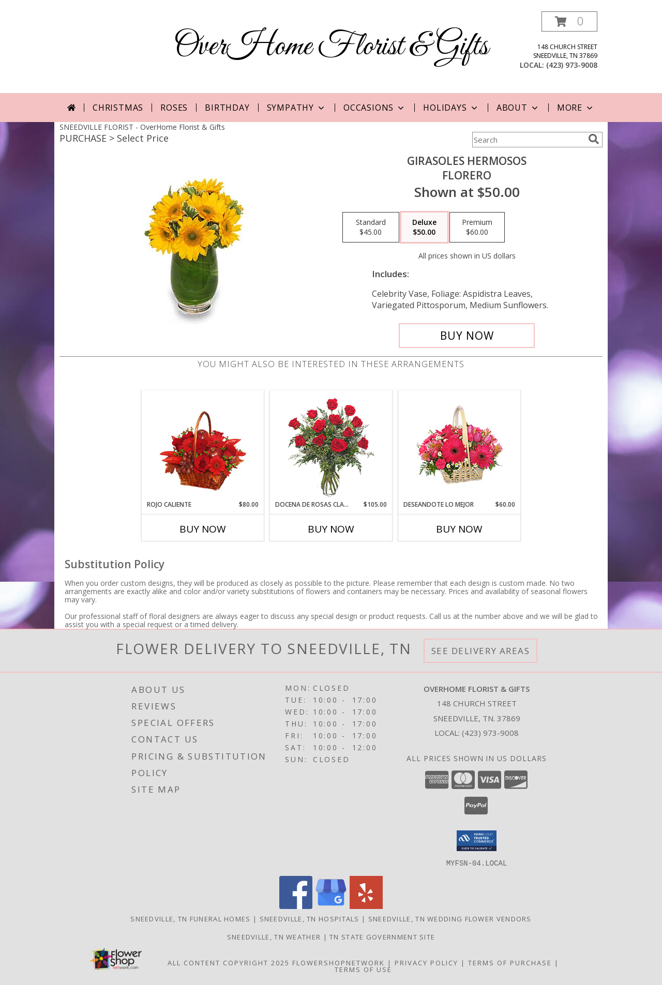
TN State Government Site (382, 936)
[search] (593, 139)
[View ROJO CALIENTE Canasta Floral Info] (203, 445)
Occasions (374, 107)
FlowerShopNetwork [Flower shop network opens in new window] (338, 962)
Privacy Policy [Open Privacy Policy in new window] (426, 962)
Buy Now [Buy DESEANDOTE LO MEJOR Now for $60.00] (459, 529)
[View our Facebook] (295, 906)
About (518, 107)
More (576, 107)
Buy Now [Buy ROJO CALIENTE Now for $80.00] (202, 529)
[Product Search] (528, 139)
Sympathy (296, 107)
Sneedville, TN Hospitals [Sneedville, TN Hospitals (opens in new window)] (309, 918)
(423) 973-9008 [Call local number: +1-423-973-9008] (571, 65)
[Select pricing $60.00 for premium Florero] (477, 228)
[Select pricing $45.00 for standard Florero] (371, 228)
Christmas (118, 107)
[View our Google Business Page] (331, 906)
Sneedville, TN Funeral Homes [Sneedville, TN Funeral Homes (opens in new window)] (190, 918)
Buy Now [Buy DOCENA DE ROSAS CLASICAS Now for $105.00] (331, 529)
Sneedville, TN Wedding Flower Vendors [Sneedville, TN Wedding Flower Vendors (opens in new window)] (450, 918)
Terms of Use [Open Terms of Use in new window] (363, 969)
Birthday (227, 107)
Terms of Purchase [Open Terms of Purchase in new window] (510, 962)
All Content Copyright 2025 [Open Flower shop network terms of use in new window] (229, 962)
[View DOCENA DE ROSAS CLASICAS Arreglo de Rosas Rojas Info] (331, 445)
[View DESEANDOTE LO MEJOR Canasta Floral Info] (459, 445)
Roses (174, 107)
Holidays (451, 107)
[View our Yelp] (366, 906)
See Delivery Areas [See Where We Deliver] (480, 651)
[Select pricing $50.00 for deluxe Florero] (424, 228)
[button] (569, 21)
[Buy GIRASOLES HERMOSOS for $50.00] (467, 335)
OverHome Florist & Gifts (331, 47)
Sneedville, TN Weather (274, 936)
